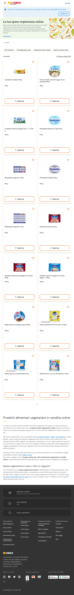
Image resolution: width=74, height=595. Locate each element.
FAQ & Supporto (8, 524)
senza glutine (60, 437)
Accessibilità (42, 541)
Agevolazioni (42, 533)
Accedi (67, 3)
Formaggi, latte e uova (24, 50)
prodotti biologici (43, 437)
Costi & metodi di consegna (43, 524)
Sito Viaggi (59, 535)
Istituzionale (59, 528)
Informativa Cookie (9, 535)
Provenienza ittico (8, 545)
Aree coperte (7, 528)
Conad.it (58, 524)
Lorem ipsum (25, 525)
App (57, 539)
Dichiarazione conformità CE (7, 540)
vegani (52, 437)
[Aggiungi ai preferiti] (33, 62)
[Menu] (4, 3)
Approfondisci (7, 36)
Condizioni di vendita (44, 537)
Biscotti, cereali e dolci (61, 50)
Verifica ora (64, 14)
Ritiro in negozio (43, 529)
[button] (37, 28)
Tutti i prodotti (8, 50)
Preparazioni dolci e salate (42, 50)
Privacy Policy (7, 531)
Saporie (58, 531)
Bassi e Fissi (27, 455)
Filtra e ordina (64, 56)
